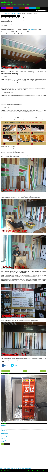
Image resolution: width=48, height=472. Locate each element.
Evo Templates (44, 470)
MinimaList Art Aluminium (32, 470)
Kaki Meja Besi (4, 430)
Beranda (25, 371)
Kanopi (2, 428)
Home (2, 13)
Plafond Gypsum (4, 440)
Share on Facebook (7, 365)
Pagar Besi (3, 425)
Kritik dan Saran (10, 468)
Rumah (18, 13)
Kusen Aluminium (4, 433)
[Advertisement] (21, 457)
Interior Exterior (10, 13)
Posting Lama (43, 371)
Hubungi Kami (3, 468)
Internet (2, 441)
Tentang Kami (21, 468)
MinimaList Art (7, 2)
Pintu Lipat (3, 431)
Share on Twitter (16, 365)
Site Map (15, 468)
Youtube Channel (27, 468)
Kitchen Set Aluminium (5, 436)
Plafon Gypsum (31, 29)
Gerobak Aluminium (5, 435)
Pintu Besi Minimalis (5, 427)
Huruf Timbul (4, 438)
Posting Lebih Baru (6, 371)
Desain (5, 13)
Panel (15, 13)
